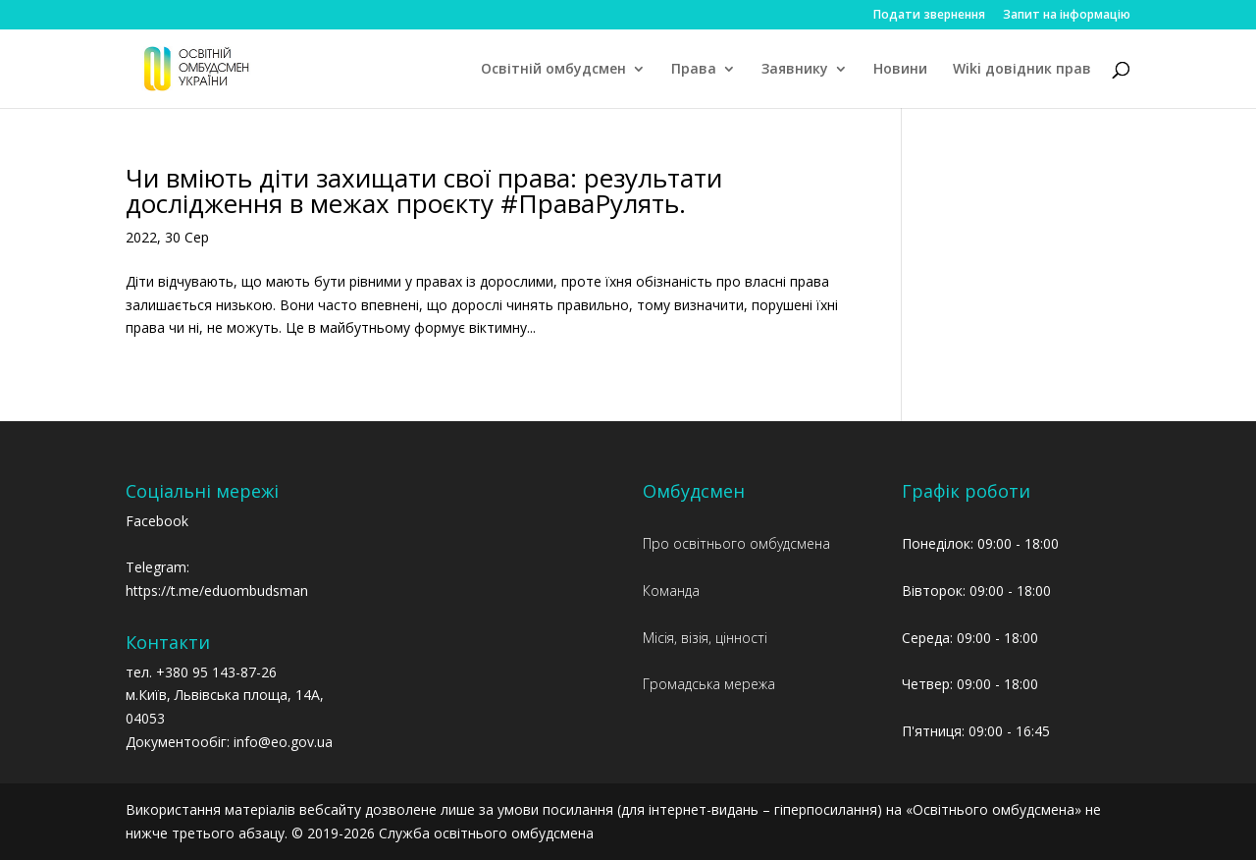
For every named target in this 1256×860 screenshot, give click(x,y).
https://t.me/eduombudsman (217, 590)
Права (693, 70)
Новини (900, 70)
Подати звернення (929, 16)
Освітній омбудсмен (553, 70)
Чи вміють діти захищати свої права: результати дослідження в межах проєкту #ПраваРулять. (424, 190)
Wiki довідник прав (1022, 70)
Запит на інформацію (1066, 16)
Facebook (157, 520)
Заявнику (794, 70)
